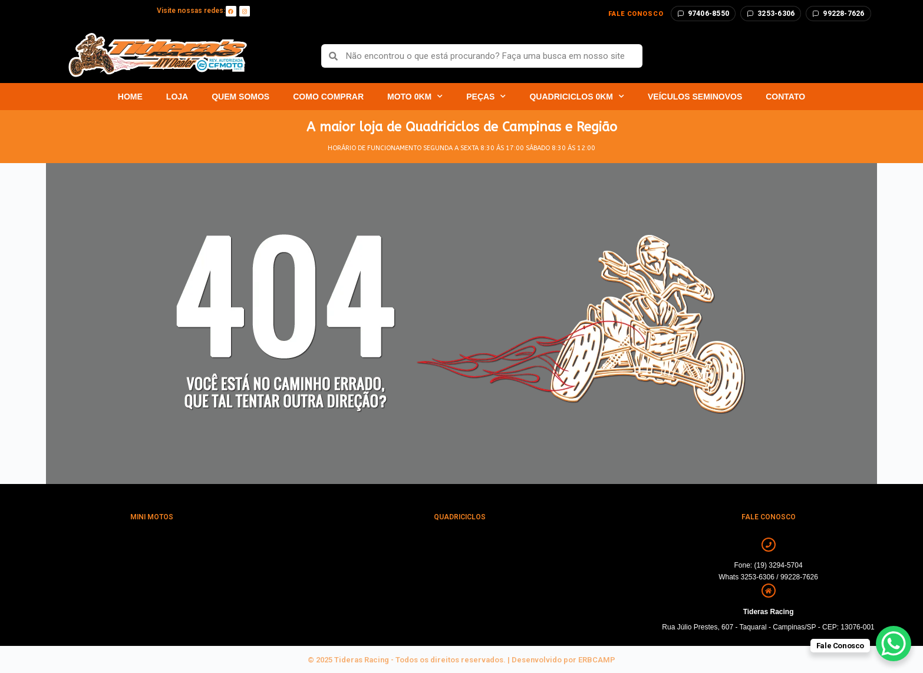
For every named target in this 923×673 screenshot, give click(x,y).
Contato (785, 96)
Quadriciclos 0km (576, 96)
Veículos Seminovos (695, 96)
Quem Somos (240, 96)
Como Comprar (328, 96)
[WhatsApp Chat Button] (893, 643)
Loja (177, 96)
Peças (486, 96)
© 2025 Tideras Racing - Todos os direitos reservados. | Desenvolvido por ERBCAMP (461, 659)
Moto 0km (415, 96)
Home (130, 96)
